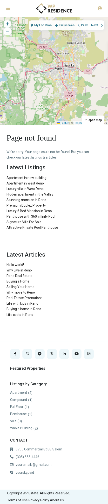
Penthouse (18, 414)
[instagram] (89, 354)
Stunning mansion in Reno (26, 200)
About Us (57, 500)
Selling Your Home (20, 287)
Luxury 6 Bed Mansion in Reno (29, 211)
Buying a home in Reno (24, 309)
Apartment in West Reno (25, 183)
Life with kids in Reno (22, 303)
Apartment (18, 392)
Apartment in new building (27, 178)
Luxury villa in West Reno (25, 189)
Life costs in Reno (20, 315)
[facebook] (15, 354)
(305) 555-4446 (27, 457)
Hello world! (15, 265)
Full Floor (16, 407)
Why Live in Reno (19, 270)
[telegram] (40, 354)
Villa (13, 421)
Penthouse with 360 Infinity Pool (31, 216)
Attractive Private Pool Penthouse (32, 227)
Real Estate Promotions (24, 298)
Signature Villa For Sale (24, 222)
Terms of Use (17, 500)
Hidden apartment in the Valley (30, 194)
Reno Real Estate (20, 276)
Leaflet (63, 123)
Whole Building (21, 428)
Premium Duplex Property (26, 205)
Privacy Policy (38, 500)
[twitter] (52, 354)
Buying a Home (18, 281)
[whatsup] (27, 354)
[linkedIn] (64, 354)
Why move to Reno (21, 292)
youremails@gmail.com (34, 465)
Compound (18, 400)
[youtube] (76, 354)
